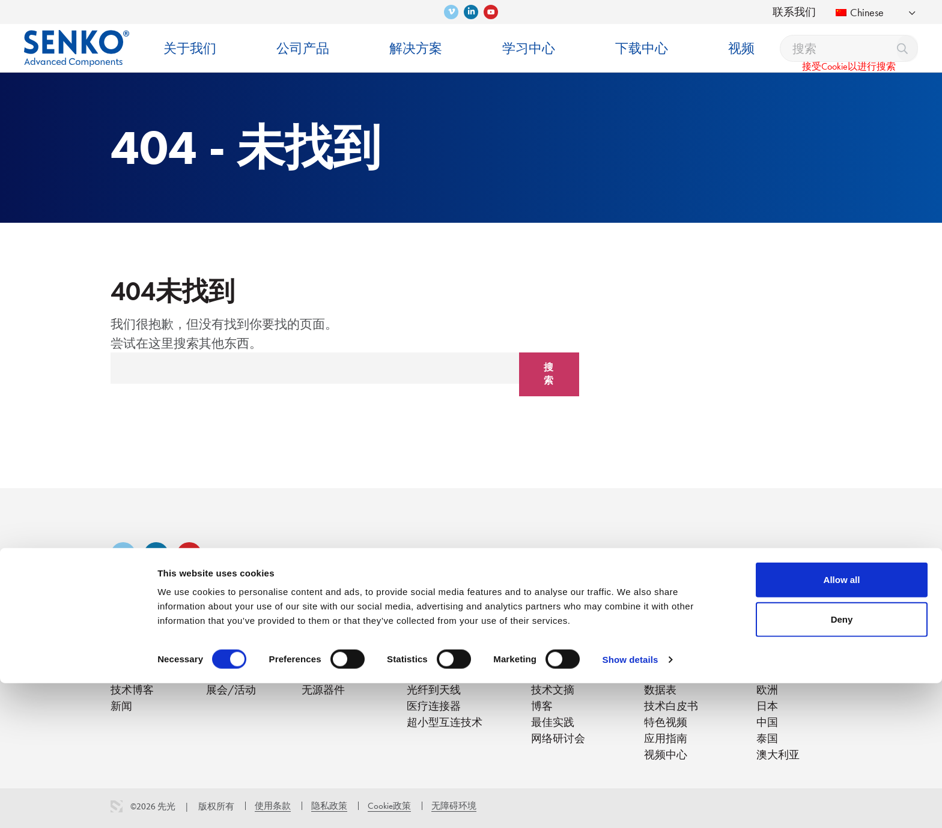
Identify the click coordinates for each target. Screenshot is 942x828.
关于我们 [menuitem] (189, 48)
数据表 (660, 690)
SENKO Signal (236, 673)
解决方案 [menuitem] (415, 48)
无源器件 (323, 690)
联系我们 (794, 12)
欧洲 (767, 690)
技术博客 (132, 690)
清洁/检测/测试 (341, 673)
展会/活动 (231, 690)
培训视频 (552, 673)
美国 (767, 657)
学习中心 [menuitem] (528, 48)
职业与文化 (233, 657)
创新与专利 (138, 673)
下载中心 (665, 637)
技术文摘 (552, 690)
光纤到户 (428, 657)
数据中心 (428, 673)
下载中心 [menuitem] (641, 48)
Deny (842, 764)
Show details (630, 804)
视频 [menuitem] (741, 48)
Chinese (860, 12)
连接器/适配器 (337, 657)
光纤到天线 (434, 690)
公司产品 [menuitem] (302, 48)
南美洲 (772, 673)
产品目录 (665, 657)
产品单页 (665, 673)
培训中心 (552, 657)
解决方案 (428, 637)
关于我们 (132, 637)
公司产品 (323, 637)
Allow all (842, 724)
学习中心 (552, 637)
